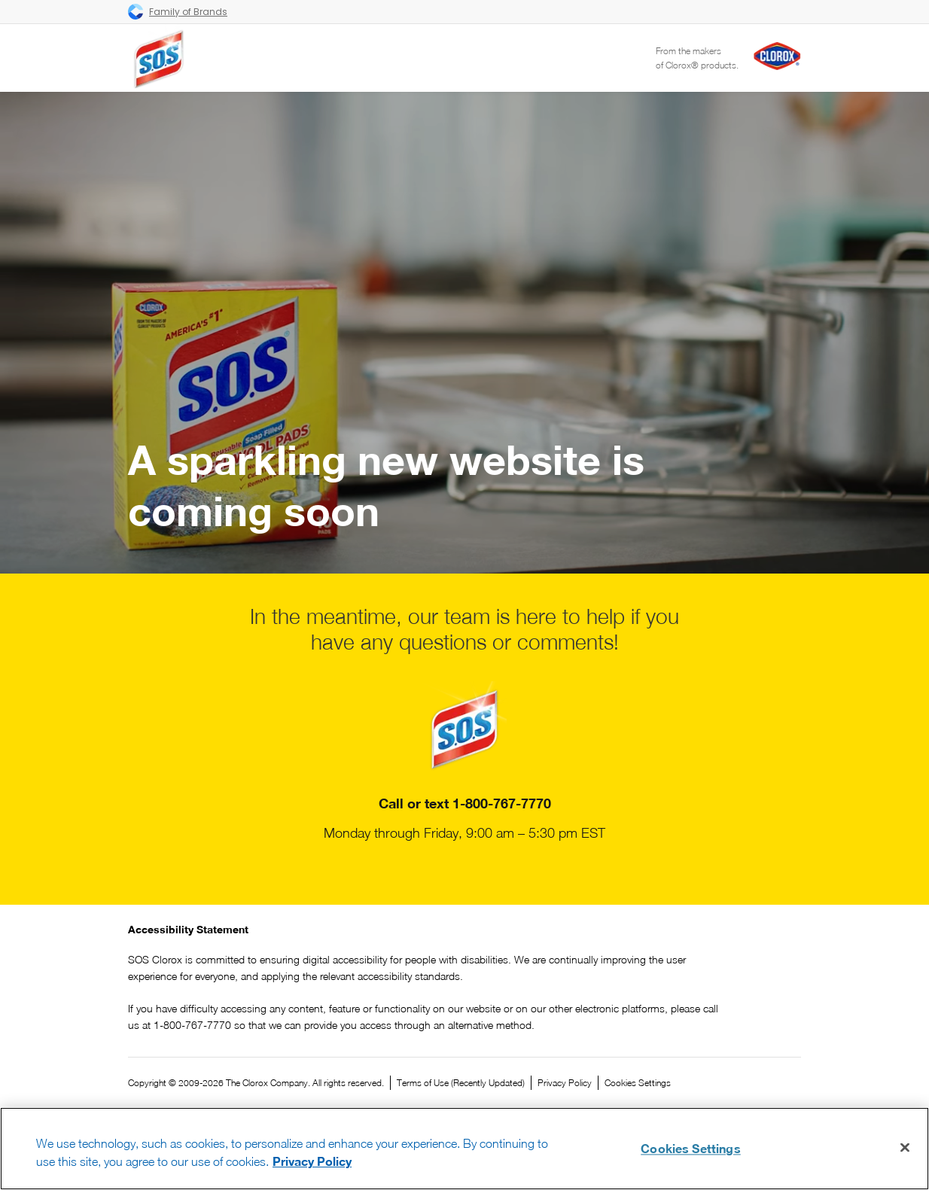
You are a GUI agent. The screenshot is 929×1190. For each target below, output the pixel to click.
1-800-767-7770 (501, 803)
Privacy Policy (565, 1082)
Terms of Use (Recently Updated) (461, 1082)
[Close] (904, 1147)
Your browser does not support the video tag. (464, 333)
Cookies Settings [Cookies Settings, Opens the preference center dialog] (691, 1148)
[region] (464, 1148)
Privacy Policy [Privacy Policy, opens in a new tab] (312, 1161)
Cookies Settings (638, 1083)
